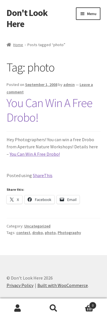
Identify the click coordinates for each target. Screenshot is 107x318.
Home (18, 44)
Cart (83, 304)
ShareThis (43, 175)
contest (23, 232)
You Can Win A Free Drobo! (49, 110)
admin (69, 84)
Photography (69, 232)
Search (53, 308)
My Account (18, 308)
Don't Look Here (27, 18)
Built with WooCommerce (62, 285)
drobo (37, 232)
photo (50, 232)
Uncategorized (37, 226)
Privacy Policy (20, 285)
